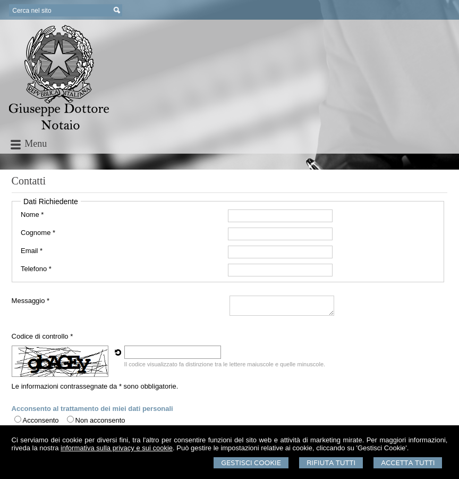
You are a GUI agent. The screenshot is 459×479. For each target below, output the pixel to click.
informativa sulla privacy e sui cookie (117, 448)
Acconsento (41, 420)
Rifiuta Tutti (331, 462)
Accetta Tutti (408, 462)
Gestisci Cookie (251, 462)
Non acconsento (100, 420)
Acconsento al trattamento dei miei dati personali (92, 409)
